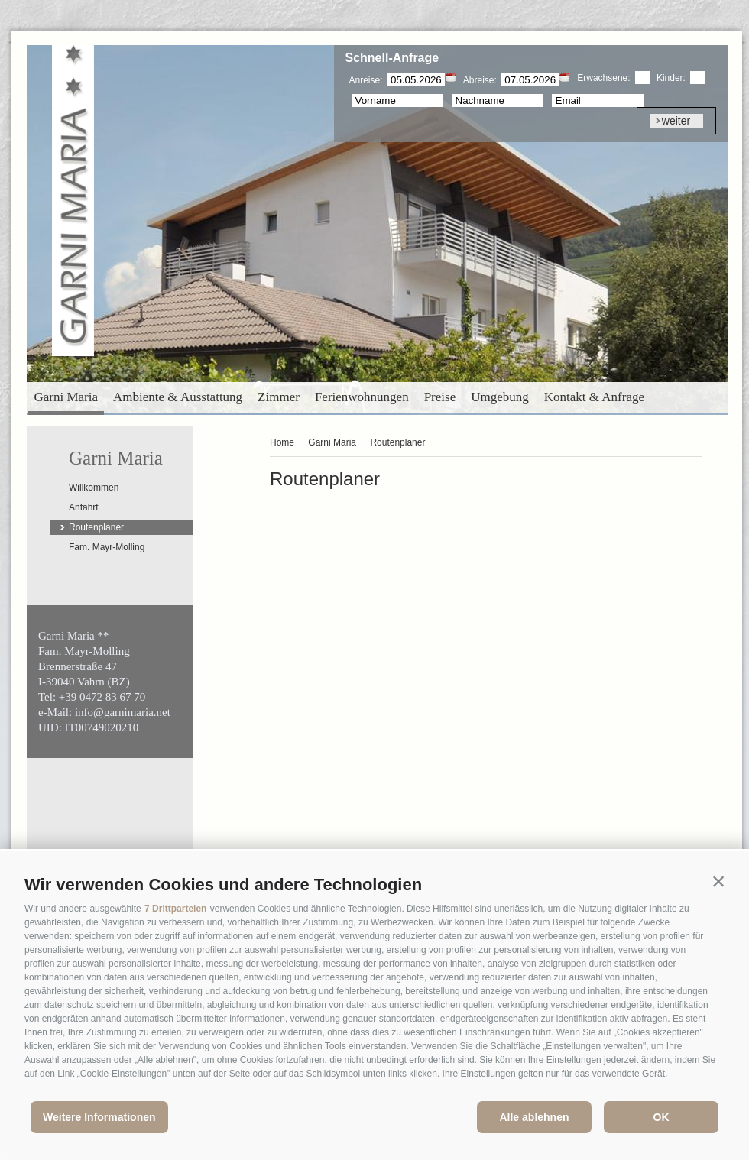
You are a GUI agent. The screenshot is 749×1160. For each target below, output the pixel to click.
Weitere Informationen (99, 1117)
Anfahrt (84, 507)
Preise (440, 397)
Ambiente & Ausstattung (177, 397)
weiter (676, 121)
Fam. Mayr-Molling (106, 547)
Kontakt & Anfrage (594, 397)
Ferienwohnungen (362, 397)
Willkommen (93, 487)
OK (661, 1117)
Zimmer (279, 397)
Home (282, 442)
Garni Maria (66, 397)
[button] (718, 881)
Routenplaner (96, 527)
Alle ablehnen (534, 1117)
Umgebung (500, 397)
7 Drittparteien (175, 908)
